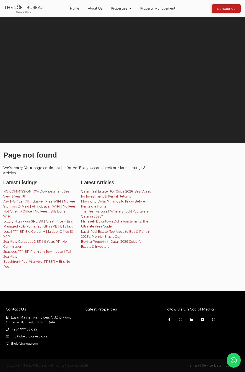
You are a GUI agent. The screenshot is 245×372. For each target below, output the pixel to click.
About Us (95, 8)
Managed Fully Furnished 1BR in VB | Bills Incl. (38, 226)
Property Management (157, 8)
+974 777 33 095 (24, 329)
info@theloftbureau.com (29, 336)
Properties (121, 8)
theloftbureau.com (25, 343)
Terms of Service (200, 365)
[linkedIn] (191, 319)
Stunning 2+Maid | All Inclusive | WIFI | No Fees (39, 206)
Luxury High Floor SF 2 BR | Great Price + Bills (38, 221)
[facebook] (169, 319)
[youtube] (202, 319)
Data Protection (226, 365)
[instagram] (213, 319)
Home (74, 8)
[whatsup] (180, 319)
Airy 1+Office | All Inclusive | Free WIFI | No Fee (39, 201)
